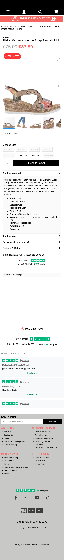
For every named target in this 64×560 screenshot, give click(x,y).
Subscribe (52, 421)
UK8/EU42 (36, 155)
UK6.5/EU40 (9, 155)
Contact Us (7, 435)
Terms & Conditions (41, 458)
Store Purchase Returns (43, 438)
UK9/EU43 (48, 155)
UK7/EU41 (22, 155)
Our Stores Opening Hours (13, 442)
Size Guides (8, 461)
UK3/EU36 (8, 149)
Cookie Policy (39, 464)
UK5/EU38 (34, 149)
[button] (58, 59)
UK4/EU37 (21, 149)
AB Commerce (43, 545)
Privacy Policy (39, 461)
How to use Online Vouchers (45, 448)
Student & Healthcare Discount (15, 467)
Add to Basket (36, 163)
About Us (6, 432)
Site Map (6, 464)
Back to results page (14, 275)
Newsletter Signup (10, 458)
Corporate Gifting (9, 471)
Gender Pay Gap (9, 445)
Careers (6, 438)
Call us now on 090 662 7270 (32, 521)
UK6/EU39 (47, 149)
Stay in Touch (9, 417)
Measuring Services (41, 442)
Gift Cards (38, 445)
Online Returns (40, 435)
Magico (24, 545)
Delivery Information (41, 432)
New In (5, 474)
